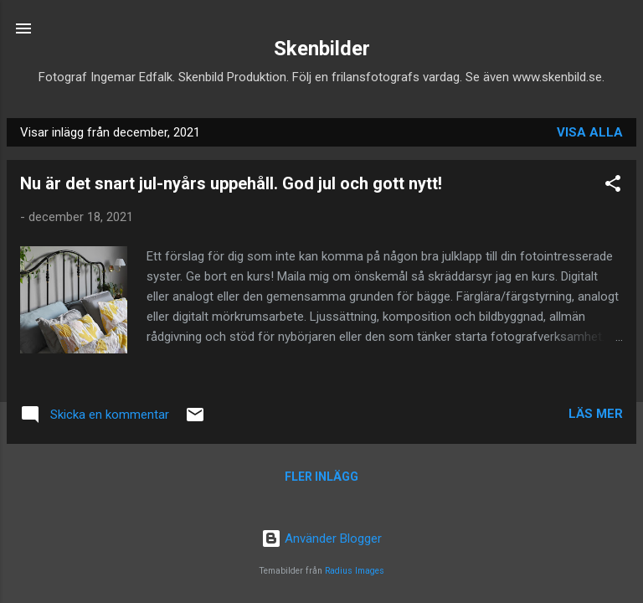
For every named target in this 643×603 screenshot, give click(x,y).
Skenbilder (322, 48)
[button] (613, 186)
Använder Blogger (321, 538)
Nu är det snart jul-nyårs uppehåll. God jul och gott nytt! (231, 183)
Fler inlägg (321, 476)
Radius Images (354, 570)
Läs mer (595, 413)
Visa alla (590, 132)
